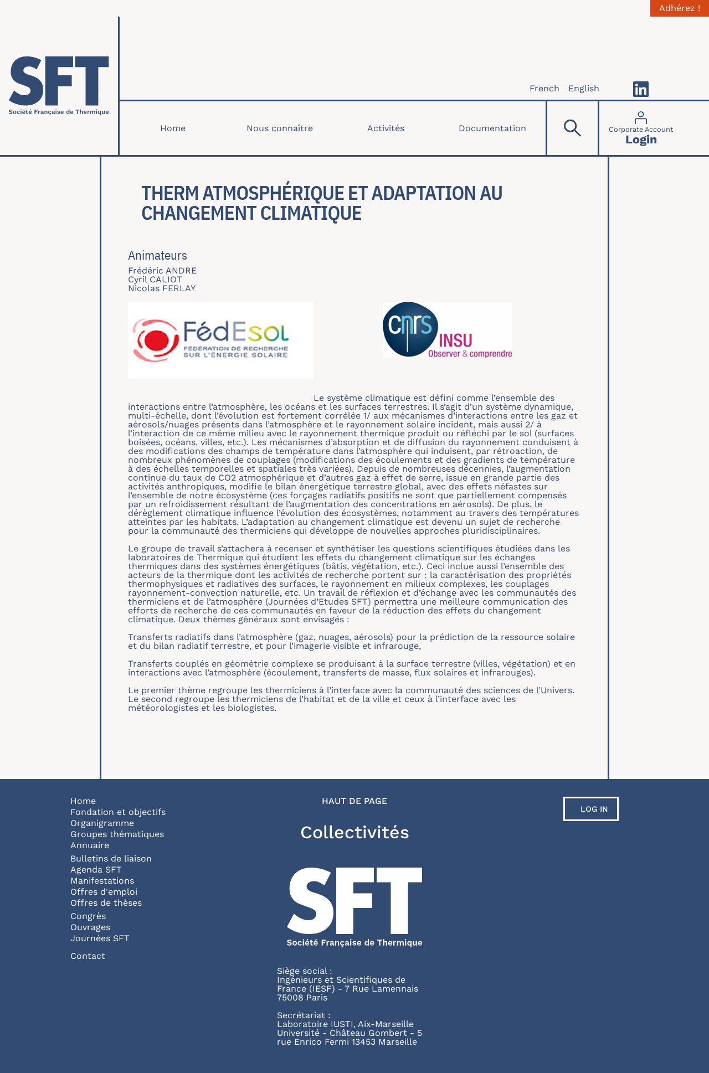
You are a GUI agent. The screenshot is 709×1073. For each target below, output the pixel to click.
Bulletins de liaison (111, 858)
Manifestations (102, 880)
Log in (594, 808)
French (544, 88)
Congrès (88, 916)
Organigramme (102, 823)
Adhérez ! (679, 8)
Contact (87, 956)
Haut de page (354, 801)
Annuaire (89, 845)
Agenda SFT (96, 869)
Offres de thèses (106, 902)
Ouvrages (90, 927)
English (583, 88)
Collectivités (354, 832)
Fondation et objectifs (118, 812)
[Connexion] (641, 128)
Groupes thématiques (117, 834)
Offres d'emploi (103, 891)
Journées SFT (100, 938)
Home (173, 128)
